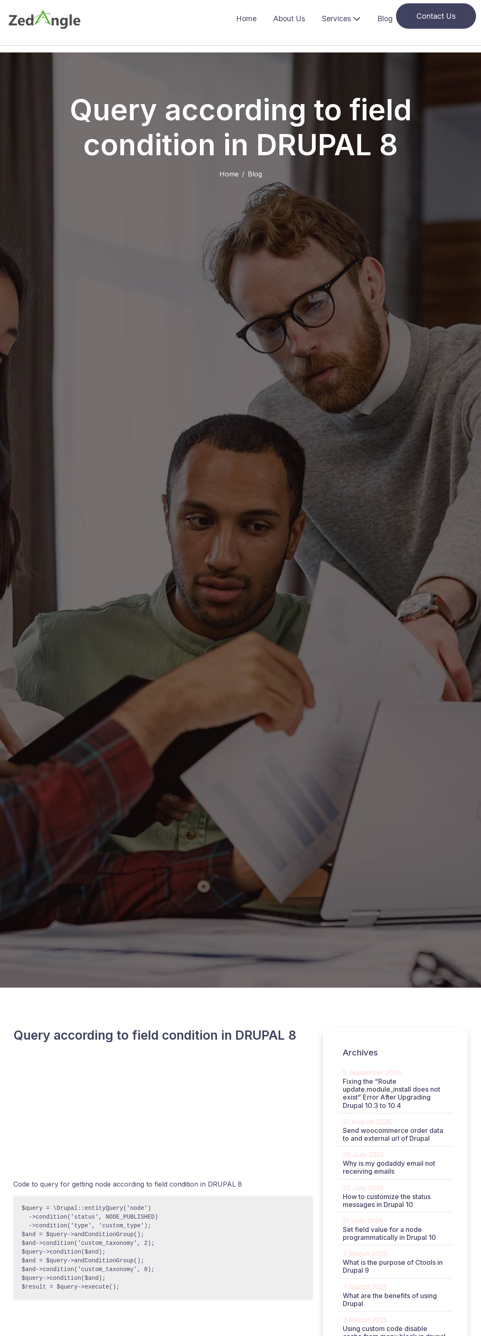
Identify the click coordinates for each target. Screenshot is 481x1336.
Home (246, 18)
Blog (385, 18)
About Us (289, 18)
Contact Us (436, 16)
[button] (341, 19)
